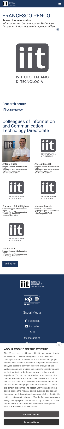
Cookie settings (31, 422)
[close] (59, 344)
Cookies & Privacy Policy (25, 406)
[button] (57, 29)
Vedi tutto (10, 263)
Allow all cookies (31, 414)
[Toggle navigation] (60, 4)
